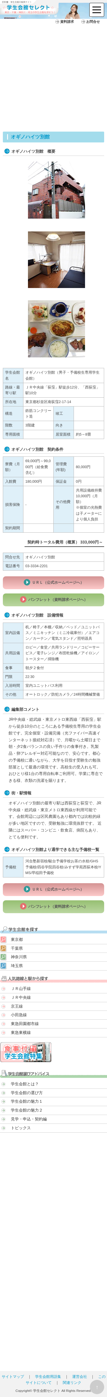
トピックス (21, 1128)
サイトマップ (13, 1377)
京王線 (17, 1006)
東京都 (17, 939)
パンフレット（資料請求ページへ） (58, 599)
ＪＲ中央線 (21, 997)
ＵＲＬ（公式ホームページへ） (58, 582)
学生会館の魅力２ (27, 1110)
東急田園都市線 (25, 1023)
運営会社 (79, 1377)
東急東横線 (21, 1032)
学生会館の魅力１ (27, 1101)
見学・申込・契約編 (29, 1119)
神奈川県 (19, 957)
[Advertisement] (53, 75)
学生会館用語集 (48, 1377)
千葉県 (17, 948)
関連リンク (72, 1383)
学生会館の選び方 (27, 1092)
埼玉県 (17, 965)
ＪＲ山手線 (21, 988)
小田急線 (19, 1014)
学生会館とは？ (25, 1084)
